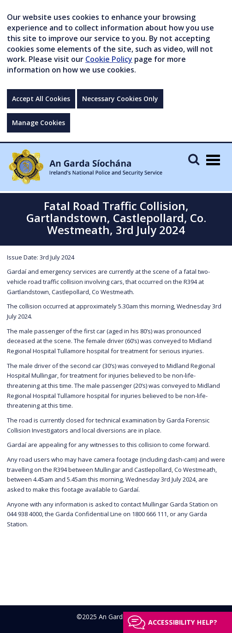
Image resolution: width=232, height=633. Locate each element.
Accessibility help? (182, 622)
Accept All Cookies (41, 98)
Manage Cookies (38, 122)
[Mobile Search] (193, 159)
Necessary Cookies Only (120, 98)
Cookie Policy (108, 59)
